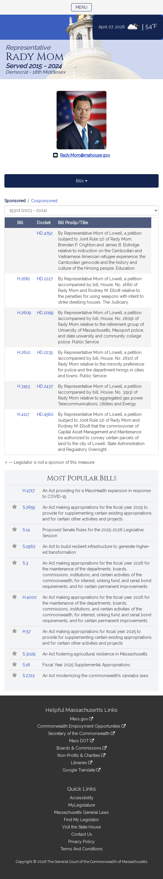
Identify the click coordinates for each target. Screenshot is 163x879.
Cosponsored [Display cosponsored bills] (44, 200)
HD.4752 (44, 233)
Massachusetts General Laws (81, 812)
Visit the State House (81, 827)
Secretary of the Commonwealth (81, 733)
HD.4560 (45, 414)
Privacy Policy (81, 841)
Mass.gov (81, 719)
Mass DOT (81, 740)
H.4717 (29, 490)
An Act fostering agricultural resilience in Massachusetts (95, 654)
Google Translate (81, 770)
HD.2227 (45, 278)
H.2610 (24, 352)
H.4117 (23, 414)
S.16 (27, 664)
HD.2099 (45, 312)
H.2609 (24, 312)
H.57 (27, 631)
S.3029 (30, 654)
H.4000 (30, 597)
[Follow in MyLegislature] (14, 507)
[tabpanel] (81, 332)
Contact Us (81, 834)
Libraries (81, 762)
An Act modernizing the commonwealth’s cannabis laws (95, 675)
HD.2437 (45, 386)
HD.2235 (45, 352)
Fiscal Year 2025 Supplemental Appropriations (86, 664)
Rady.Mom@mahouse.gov (85, 155)
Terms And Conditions (81, 849)
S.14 (27, 529)
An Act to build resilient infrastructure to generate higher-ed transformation (96, 549)
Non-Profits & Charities (81, 755)
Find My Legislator (81, 819)
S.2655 (29, 507)
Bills (81, 181)
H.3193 (24, 386)
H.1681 (24, 278)
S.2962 (30, 546)
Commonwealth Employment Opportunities (81, 726)
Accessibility (82, 797)
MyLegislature (81, 805)
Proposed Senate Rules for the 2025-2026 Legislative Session (93, 532)
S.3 (26, 563)
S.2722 (29, 675)
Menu (84, 7)
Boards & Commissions (82, 748)
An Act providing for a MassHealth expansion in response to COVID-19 (97, 493)
